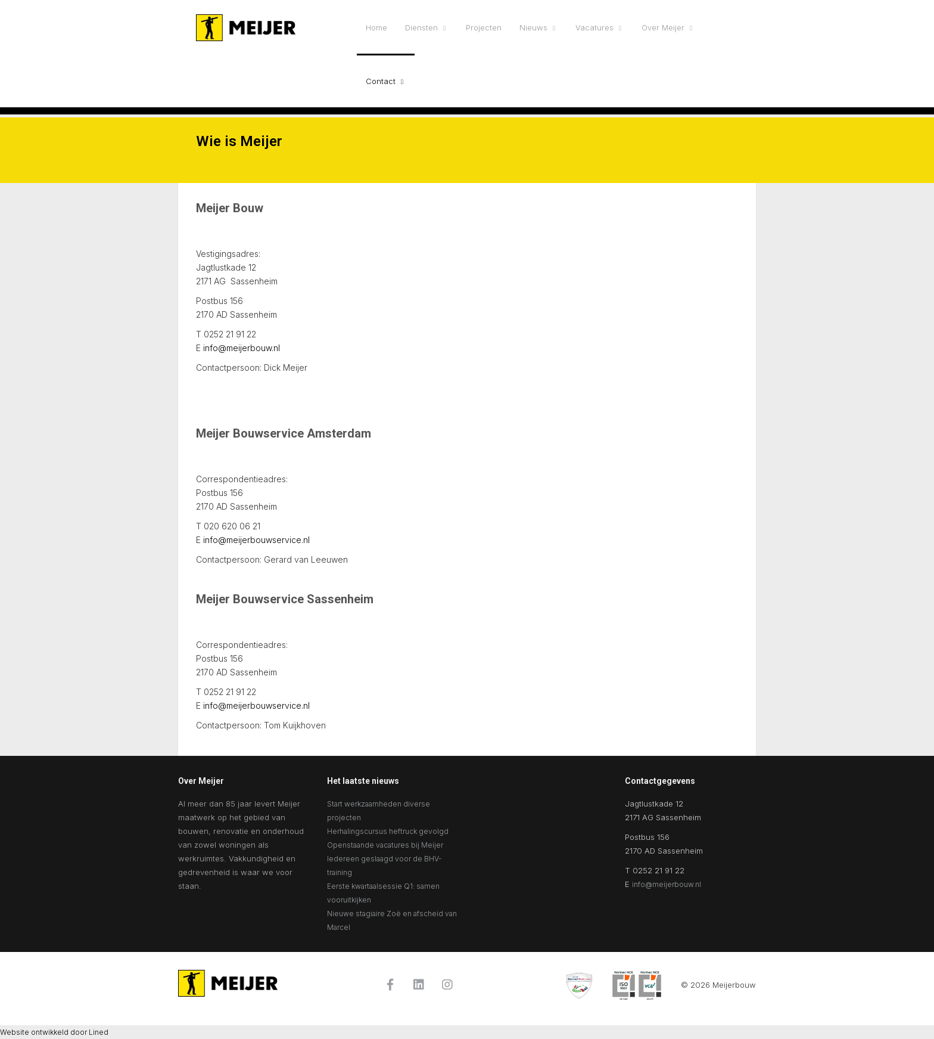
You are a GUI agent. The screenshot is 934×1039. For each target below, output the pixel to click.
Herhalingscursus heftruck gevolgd (388, 831)
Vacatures (594, 27)
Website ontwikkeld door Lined (54, 1032)
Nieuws (533, 27)
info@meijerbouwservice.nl (256, 540)
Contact (381, 81)
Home (376, 27)
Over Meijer (663, 27)
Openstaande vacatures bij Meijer (385, 844)
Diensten (421, 27)
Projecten (484, 27)
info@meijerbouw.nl (241, 348)
